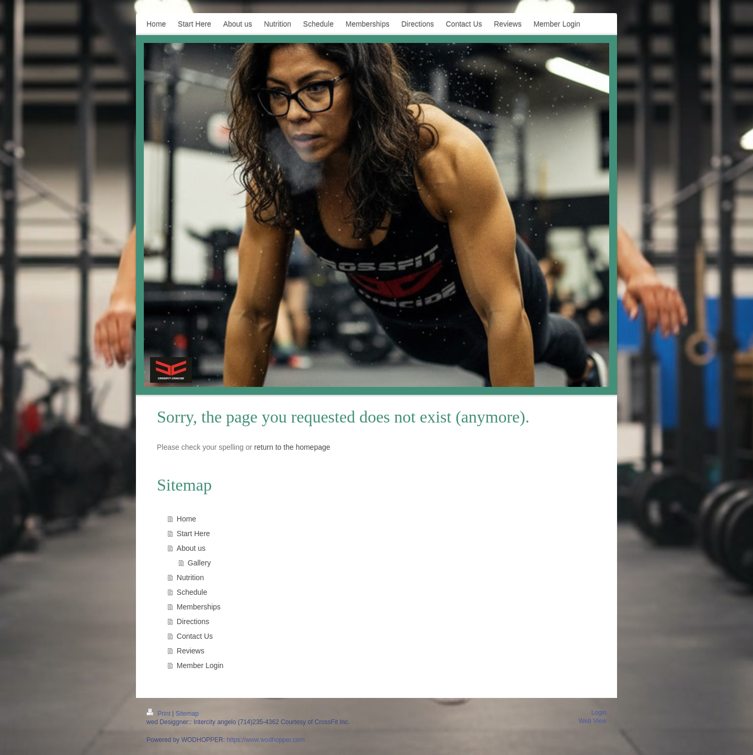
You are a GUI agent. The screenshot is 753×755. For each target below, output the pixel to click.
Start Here (193, 533)
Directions (193, 621)
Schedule (192, 592)
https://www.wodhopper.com (265, 739)
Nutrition (190, 577)
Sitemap (187, 713)
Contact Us (195, 636)
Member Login (200, 665)
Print (159, 713)
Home (186, 519)
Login (599, 712)
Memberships (199, 607)
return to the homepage (292, 447)
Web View (592, 721)
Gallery (199, 563)
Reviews (190, 651)
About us (191, 548)
